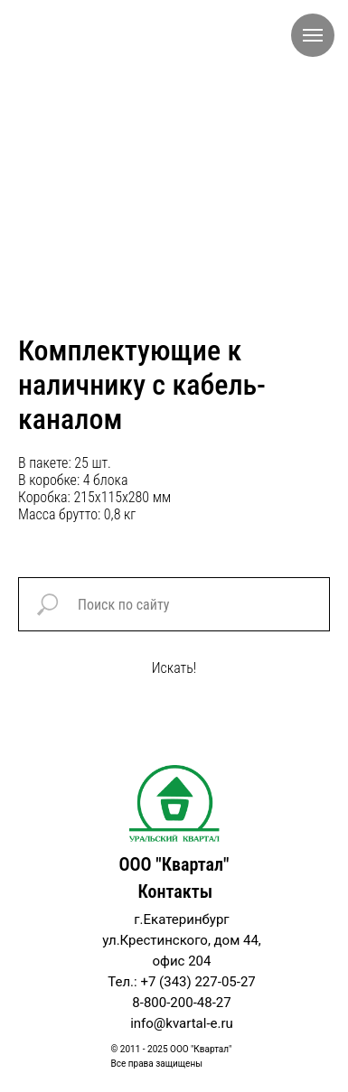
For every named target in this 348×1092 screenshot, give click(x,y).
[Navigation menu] (313, 35)
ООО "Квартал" (173, 864)
